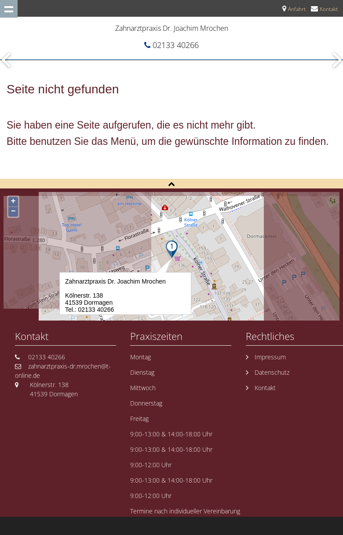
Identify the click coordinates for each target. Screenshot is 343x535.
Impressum (270, 357)
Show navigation (9, 9)
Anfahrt (297, 9)
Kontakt (329, 9)
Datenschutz (272, 372)
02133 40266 (176, 45)
